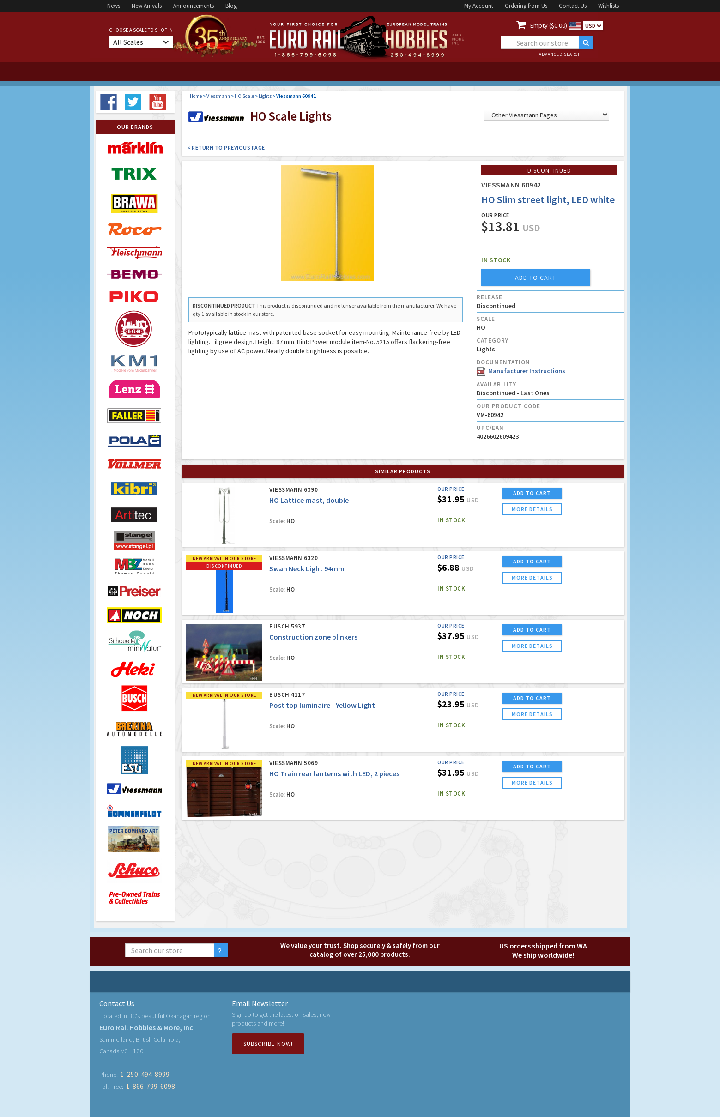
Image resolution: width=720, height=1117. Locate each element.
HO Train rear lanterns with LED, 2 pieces (334, 773)
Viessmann (218, 96)
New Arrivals (147, 6)
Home (196, 96)
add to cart (535, 277)
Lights (265, 96)
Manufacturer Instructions (521, 371)
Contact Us (573, 6)
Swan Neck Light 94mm (307, 568)
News (113, 6)
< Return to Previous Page (226, 147)
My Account (478, 6)
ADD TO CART (532, 492)
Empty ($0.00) (548, 25)
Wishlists (608, 6)
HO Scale (244, 96)
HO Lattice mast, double (309, 500)
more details (532, 509)
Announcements (193, 6)
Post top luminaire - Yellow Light (322, 705)
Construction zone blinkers (313, 636)
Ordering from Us (526, 6)
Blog (231, 6)
